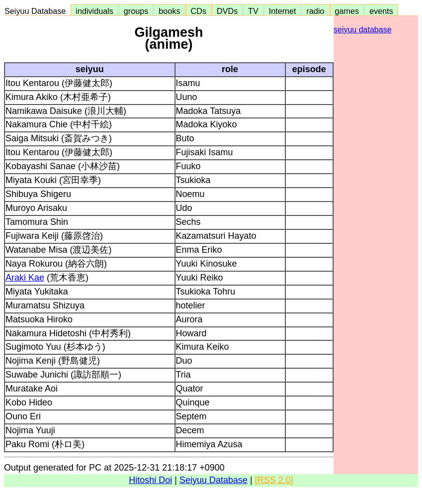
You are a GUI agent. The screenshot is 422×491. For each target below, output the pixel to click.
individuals (94, 10)
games (347, 10)
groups (136, 10)
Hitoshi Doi (150, 480)
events (381, 10)
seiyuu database (363, 29)
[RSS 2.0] (274, 480)
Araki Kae (24, 278)
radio (315, 10)
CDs (198, 10)
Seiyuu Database (37, 10)
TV (253, 10)
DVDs (227, 10)
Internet (282, 10)
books (169, 10)
